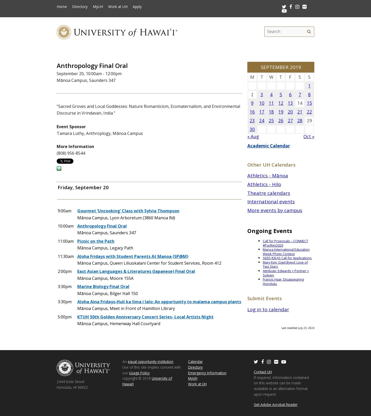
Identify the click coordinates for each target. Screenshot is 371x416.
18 (271, 112)
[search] (309, 32)
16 (252, 112)
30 (252, 129)
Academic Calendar (268, 146)
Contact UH (263, 371)
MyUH (98, 7)
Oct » (308, 137)
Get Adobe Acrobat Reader (276, 404)
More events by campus (274, 210)
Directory (80, 7)
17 (261, 112)
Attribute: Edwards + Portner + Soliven (286, 273)
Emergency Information (207, 372)
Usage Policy (139, 372)
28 (299, 121)
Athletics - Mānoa (267, 175)
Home (62, 7)
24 (261, 121)
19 (280, 112)
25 (271, 121)
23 (252, 121)
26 (280, 121)
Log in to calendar (268, 309)
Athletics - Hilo (264, 184)
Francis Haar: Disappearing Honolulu (283, 281)
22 (309, 112)
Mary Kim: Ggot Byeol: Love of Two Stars (285, 264)
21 (299, 112)
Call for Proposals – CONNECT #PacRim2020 (285, 243)
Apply (137, 7)
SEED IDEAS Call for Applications (287, 258)
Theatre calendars (268, 193)
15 (309, 103)
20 (290, 112)
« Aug (253, 137)
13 (290, 103)
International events (271, 201)
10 (261, 103)
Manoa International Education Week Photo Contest (286, 251)
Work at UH (118, 7)
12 (280, 103)
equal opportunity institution (150, 361)
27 (290, 121)
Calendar (195, 361)
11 (271, 103)
